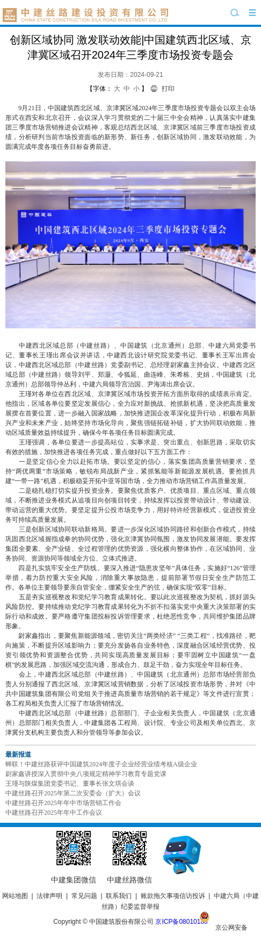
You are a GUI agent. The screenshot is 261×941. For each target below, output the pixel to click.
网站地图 (15, 896)
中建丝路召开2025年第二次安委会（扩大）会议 (73, 793)
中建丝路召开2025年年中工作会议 (53, 812)
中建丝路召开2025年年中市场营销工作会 (63, 803)
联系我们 (119, 896)
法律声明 (49, 896)
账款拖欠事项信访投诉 (173, 896)
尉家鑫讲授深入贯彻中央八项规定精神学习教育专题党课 (85, 774)
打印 (168, 88)
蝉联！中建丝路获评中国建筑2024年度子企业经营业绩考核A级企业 (101, 764)
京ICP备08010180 (181, 921)
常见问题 (84, 896)
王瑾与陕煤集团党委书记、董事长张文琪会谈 (69, 783)
